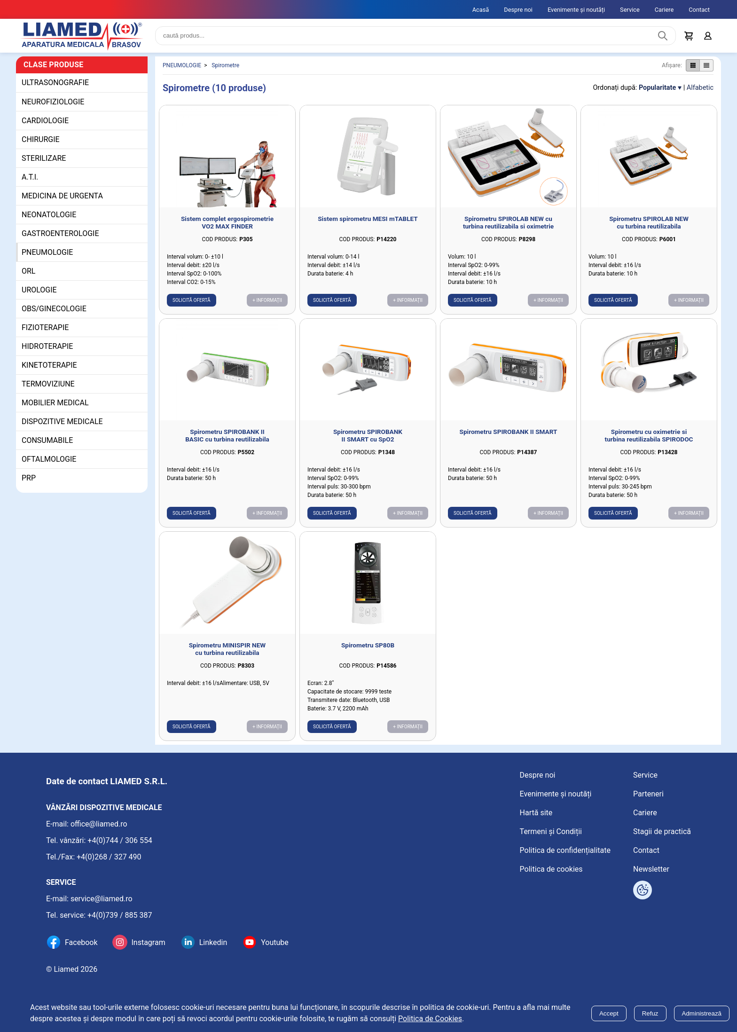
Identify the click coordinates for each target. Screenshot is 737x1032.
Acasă (480, 9)
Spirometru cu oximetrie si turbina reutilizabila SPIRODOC (649, 435)
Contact (699, 9)
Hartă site (536, 812)
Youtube (275, 942)
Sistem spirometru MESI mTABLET (368, 218)
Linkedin (213, 942)
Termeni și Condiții (551, 831)
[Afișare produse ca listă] (706, 65)
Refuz (650, 1013)
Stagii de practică (662, 831)
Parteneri (648, 793)
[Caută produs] (662, 35)
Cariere (664, 9)
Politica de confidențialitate (565, 850)
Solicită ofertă (191, 300)
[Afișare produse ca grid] (692, 65)
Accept (609, 1013)
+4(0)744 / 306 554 (119, 840)
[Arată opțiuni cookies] (642, 890)
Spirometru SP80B (367, 645)
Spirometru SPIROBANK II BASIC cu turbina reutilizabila (227, 435)
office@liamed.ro (99, 823)
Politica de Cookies (430, 1018)
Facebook (81, 942)
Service (630, 9)
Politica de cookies (551, 869)
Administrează (701, 1013)
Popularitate (657, 88)
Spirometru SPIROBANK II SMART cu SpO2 (367, 435)
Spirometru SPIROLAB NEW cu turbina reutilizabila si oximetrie (508, 222)
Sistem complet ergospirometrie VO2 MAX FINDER (227, 222)
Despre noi (518, 9)
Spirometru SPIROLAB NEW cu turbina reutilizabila (649, 222)
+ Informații (267, 300)
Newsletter (651, 869)
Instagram (148, 942)
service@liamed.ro (102, 898)
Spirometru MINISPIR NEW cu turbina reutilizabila (227, 648)
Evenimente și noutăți (576, 9)
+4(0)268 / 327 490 (109, 856)
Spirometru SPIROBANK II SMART (508, 431)
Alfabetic (700, 88)
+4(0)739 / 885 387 (119, 915)
